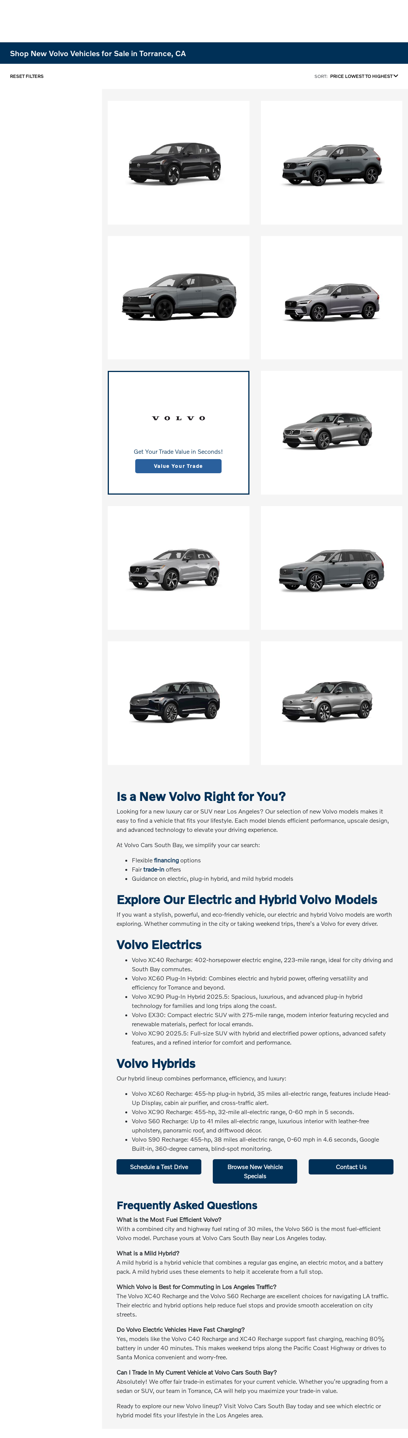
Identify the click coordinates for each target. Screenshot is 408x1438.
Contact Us (351, 1166)
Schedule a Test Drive (159, 1166)
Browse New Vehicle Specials (255, 1171)
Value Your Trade (178, 466)
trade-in (153, 869)
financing (166, 860)
